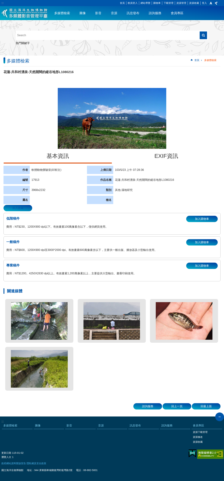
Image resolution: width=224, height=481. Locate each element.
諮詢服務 (155, 13)
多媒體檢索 (62, 13)
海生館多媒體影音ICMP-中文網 (25, 13)
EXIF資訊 (166, 156)
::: (2, 2)
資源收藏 (194, 3)
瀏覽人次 (6, 457)
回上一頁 (177, 406)
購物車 (157, 3)
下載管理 (168, 3)
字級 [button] (211, 3)
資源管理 (181, 3)
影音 (98, 13)
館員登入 (133, 3)
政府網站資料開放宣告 (13, 463)
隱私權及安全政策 (36, 463)
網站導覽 (145, 3)
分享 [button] (216, 3)
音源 (114, 13)
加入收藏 (17, 207)
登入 (204, 3)
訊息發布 (133, 13)
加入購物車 (202, 218)
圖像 (82, 13)
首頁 (122, 3)
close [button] (219, 416)
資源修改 (198, 437)
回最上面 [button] (206, 406)
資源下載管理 (200, 432)
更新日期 (6, 452)
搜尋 (203, 35)
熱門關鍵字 (23, 43)
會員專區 (177, 13)
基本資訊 (58, 156)
